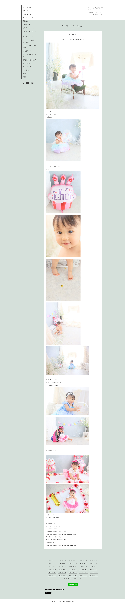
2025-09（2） (83, 560)
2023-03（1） (94, 572)
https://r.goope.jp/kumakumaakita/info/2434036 (61, 545)
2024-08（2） (73, 566)
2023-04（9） (84, 572)
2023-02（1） (52, 575)
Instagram (27, 24)
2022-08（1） (94, 575)
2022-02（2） (78, 578)
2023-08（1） (52, 572)
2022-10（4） (83, 575)
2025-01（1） (94, 563)
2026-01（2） (62, 560)
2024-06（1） (94, 566)
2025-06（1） (94, 560)
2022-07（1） (68, 578)
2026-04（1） (52, 560)
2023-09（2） (93, 569)
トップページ (27, 7)
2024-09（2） (62, 566)
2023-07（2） (62, 572)
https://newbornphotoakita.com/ (56, 539)
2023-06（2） (73, 572)
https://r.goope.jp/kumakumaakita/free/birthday (61, 534)
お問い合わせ (27, 14)
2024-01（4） (63, 569)
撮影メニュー (27, 11)
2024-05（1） (52, 569)
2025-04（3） (63, 563)
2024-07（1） (83, 566)
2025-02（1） (84, 563)
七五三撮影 (26, 63)
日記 (24, 73)
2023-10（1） (83, 569)
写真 (24, 77)
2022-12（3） (73, 575)
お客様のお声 (27, 70)
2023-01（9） (63, 575)
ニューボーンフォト (29, 67)
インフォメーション (29, 28)
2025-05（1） (52, 563)
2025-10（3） (73, 560)
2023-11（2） (73, 569)
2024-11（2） (52, 566)
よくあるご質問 (28, 17)
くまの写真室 (95, 8)
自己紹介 (26, 21)
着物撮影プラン (28, 51)
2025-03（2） (73, 563)
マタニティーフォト (29, 37)
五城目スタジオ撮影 (29, 60)
